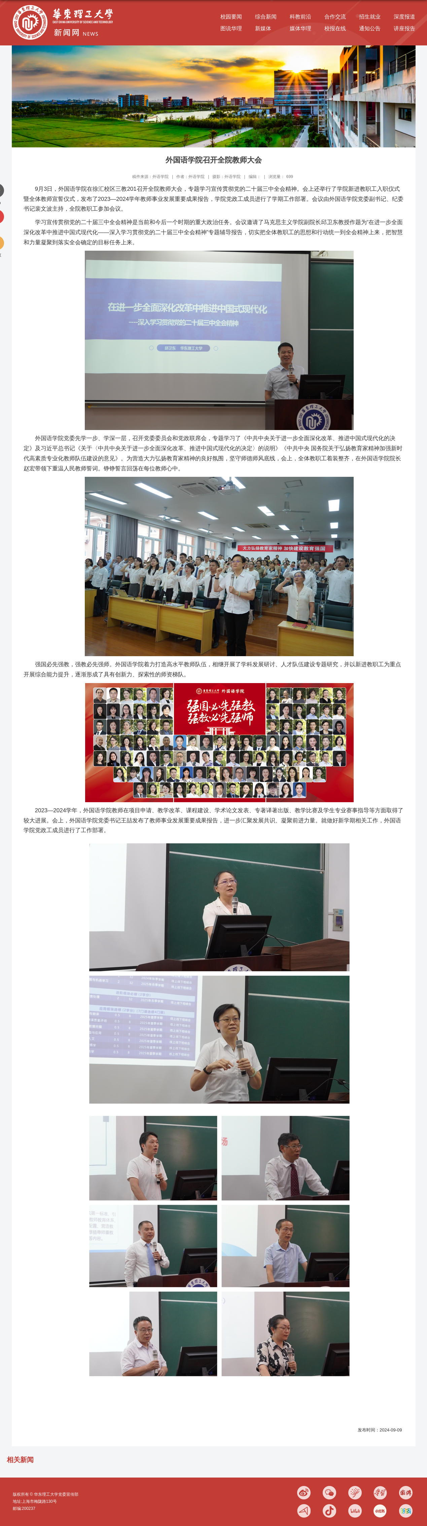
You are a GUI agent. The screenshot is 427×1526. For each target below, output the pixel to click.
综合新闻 (266, 17)
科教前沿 (300, 17)
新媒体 (263, 28)
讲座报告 (404, 28)
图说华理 (231, 28)
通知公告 (370, 28)
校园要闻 (231, 17)
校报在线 (335, 28)
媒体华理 (300, 28)
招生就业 (370, 17)
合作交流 (335, 17)
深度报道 (404, 17)
